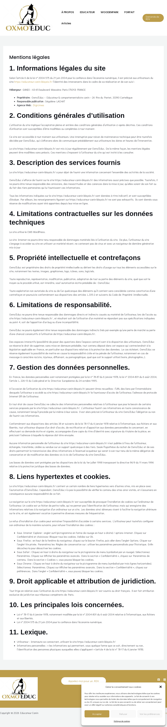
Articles (66, 23)
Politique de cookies (122, 721)
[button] (160, 686)
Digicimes (38, 105)
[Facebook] (158, 679)
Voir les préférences (150, 714)
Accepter (97, 714)
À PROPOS (67, 12)
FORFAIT (127, 12)
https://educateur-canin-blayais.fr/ (33, 81)
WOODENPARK (108, 12)
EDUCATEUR (86, 12)
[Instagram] (164, 679)
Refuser (123, 714)
